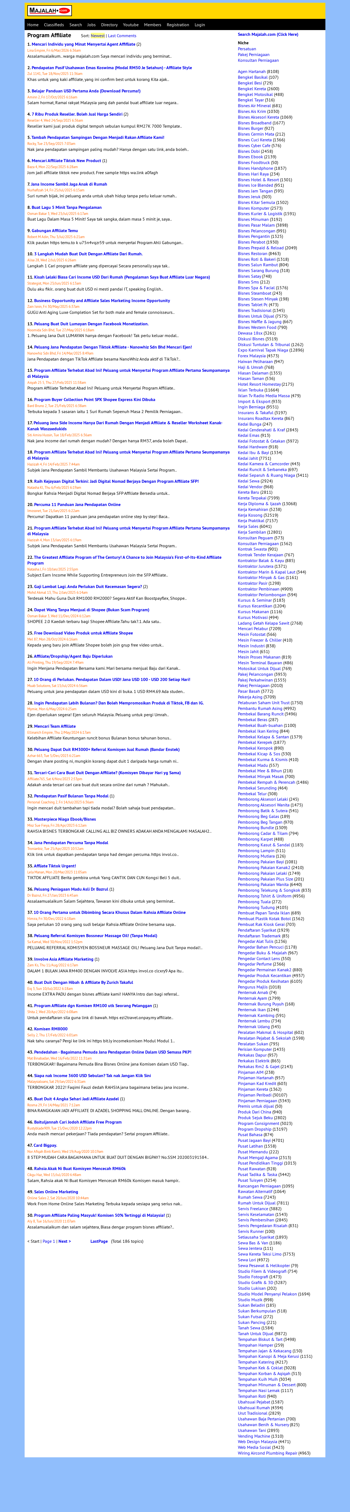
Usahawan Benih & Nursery (263, 1424)
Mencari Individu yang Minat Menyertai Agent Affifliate (83, 44)
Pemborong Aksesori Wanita (264, 805)
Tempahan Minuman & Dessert (267, 1384)
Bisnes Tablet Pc (253, 304)
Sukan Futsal (250, 1316)
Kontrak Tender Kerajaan (260, 554)
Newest (98, 35)
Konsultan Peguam (255, 537)
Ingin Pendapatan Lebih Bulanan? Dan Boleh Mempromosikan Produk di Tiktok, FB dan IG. (119, 703)
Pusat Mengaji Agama (258, 1157)
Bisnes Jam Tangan (255, 191)
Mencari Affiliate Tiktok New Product (66, 160)
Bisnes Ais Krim (252, 111)
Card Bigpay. (45, 1145)
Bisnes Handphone (255, 168)
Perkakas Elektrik (254, 1060)
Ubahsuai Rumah (254, 1407)
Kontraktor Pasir (252, 583)
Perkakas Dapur (252, 1055)
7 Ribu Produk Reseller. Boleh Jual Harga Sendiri (77, 114)
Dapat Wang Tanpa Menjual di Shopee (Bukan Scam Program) (91, 610)
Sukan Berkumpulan (257, 1311)
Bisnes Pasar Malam (256, 225)
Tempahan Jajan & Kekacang (264, 1350)
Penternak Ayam (252, 998)
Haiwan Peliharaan (255, 361)
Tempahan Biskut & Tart (260, 1339)
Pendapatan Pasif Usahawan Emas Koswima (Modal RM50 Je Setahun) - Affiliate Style (112, 68)
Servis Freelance (253, 1208)
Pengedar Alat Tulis (255, 941)
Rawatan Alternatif (255, 1191)
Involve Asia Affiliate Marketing (64, 959)
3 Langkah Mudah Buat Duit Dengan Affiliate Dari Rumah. (88, 254)
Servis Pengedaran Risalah (262, 1225)
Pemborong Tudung (256, 907)
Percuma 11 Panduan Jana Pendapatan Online (77, 504)
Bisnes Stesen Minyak (258, 299)
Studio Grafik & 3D (255, 1282)
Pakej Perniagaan (254, 54)
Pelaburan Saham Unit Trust (264, 702)
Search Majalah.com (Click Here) (268, 34)
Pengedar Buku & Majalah (262, 952)
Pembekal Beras (252, 719)
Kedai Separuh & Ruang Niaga (266, 475)
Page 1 (49, 1241)
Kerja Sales (248, 526)
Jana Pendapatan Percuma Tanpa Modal (71, 843)
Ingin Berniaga (251, 407)
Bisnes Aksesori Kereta (258, 117)
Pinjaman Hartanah (256, 1077)
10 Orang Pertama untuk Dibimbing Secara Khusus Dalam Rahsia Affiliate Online (110, 912)
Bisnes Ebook (250, 156)
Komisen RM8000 (51, 1029)
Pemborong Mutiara (256, 856)
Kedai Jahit (248, 458)
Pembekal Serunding (257, 788)
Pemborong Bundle (256, 827)
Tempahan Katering (256, 1362)
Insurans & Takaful (255, 412)
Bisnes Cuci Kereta (255, 139)
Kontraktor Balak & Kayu (261, 560)
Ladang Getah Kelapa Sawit (263, 623)
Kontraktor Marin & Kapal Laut (266, 572)
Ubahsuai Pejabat (254, 1402)
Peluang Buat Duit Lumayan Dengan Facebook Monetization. (91, 324)
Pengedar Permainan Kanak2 (264, 969)
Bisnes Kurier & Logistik (260, 213)
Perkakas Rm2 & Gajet (258, 1066)
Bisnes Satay (249, 276)
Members (152, 24)
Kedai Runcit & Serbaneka (262, 469)
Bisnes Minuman (253, 219)
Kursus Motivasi (253, 617)
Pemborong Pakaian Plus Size (265, 879)
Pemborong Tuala (254, 901)
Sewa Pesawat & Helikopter (264, 1265)
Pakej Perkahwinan (255, 680)
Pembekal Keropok (255, 748)
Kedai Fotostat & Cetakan (261, 441)
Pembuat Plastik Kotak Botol (264, 918)
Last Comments (122, 35)
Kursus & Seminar (255, 600)
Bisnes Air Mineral (254, 105)
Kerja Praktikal (251, 520)
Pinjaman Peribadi (255, 1095)
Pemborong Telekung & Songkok (269, 890)
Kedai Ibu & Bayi (253, 452)
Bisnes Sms (248, 282)
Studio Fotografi (253, 1276)
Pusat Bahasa (250, 1134)
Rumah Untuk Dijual (257, 1203)
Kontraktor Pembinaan (258, 589)
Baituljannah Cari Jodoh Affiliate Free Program (78, 1122)
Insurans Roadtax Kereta (260, 418)
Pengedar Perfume (255, 964)
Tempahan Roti (252, 1396)
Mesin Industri (251, 645)
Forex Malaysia (252, 355)
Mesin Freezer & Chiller (260, 640)
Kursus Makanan (253, 611)
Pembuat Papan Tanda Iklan (264, 913)
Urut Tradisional (252, 1413)
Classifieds (54, 24)
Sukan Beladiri (251, 1305)
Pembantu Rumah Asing (260, 708)
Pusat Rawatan (252, 1168)
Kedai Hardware (252, 446)
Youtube (131, 24)
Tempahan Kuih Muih (258, 1379)
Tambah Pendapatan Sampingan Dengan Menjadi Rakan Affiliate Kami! (97, 137)
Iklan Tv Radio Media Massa (264, 395)
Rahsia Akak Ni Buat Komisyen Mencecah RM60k (80, 1168)
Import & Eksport (254, 401)
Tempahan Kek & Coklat (260, 1367)
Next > (65, 1241)
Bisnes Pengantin (254, 236)
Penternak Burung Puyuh (261, 1004)
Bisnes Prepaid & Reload (261, 247)
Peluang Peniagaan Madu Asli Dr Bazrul (71, 889)
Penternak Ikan (252, 1009)
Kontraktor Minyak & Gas (261, 577)
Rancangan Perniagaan (259, 1186)
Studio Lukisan (252, 1288)
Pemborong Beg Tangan (260, 822)
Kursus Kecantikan (255, 606)
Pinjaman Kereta (253, 1089)
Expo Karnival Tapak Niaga (263, 350)
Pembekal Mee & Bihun (260, 770)
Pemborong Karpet (255, 839)
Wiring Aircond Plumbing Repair (267, 1453)
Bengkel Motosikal (255, 94)
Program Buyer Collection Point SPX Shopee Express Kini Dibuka (94, 399)
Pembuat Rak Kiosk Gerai (261, 924)
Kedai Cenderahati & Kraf (261, 429)
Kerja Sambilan (252, 532)
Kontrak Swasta (252, 549)
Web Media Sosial (254, 1447)
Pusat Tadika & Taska (257, 1174)
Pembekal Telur (252, 793)
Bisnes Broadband (255, 122)
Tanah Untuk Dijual (255, 1333)
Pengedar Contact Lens (259, 958)
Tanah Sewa (249, 1327)
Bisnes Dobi (249, 151)
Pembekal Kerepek (255, 742)
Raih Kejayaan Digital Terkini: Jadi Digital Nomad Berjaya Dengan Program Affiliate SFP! (116, 481)
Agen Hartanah (252, 71)
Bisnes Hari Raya (253, 174)
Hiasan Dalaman (253, 373)
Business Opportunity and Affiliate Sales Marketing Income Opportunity (102, 300)
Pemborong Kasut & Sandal (264, 844)
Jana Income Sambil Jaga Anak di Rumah (69, 184)
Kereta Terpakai (252, 498)
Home (33, 24)
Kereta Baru (248, 492)
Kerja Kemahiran (253, 509)
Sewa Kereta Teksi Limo (260, 1254)
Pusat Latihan (250, 1146)
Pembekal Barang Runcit (261, 713)
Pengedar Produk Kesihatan (263, 981)
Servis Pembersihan (256, 1220)
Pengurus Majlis (253, 987)
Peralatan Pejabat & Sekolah (264, 1038)
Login (200, 24)
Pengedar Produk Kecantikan (264, 975)
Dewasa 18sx (250, 333)
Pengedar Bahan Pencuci (261, 947)
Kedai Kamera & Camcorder (263, 463)
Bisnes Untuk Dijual (256, 316)
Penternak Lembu (254, 1020)
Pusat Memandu (253, 1151)
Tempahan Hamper (255, 1345)
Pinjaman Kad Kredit (257, 1083)
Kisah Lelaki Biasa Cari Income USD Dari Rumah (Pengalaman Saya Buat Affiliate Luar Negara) (122, 277)
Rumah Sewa (250, 1197)
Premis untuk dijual (256, 1106)
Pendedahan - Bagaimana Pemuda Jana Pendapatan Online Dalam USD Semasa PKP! (112, 1052)
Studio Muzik (250, 1299)
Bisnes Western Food (257, 327)
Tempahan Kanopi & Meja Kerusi (268, 1356)
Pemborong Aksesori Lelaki (263, 799)
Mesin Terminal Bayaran (260, 662)
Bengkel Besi (250, 83)
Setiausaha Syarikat (256, 1237)
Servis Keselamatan (256, 1214)
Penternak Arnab (253, 992)
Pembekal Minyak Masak (261, 776)
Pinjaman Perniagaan (257, 1100)
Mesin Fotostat (252, 634)
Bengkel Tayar (251, 100)
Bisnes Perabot (251, 242)
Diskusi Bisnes (251, 338)
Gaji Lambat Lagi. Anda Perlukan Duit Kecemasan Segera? (88, 586)
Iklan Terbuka (250, 390)
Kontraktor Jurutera (255, 566)
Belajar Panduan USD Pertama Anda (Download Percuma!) (86, 91)
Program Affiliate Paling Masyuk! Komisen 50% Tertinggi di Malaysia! (99, 1215)
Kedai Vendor (250, 486)
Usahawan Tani (252, 1430)
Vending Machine (254, 1436)
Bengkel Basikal (253, 77)
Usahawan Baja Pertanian (261, 1419)
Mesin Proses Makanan (259, 657)
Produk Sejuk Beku (255, 1117)
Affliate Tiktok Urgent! (55, 866)
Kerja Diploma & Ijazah (259, 503)
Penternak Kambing (256, 1015)
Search (75, 24)
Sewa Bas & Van (253, 1242)
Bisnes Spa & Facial (256, 287)
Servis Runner (251, 1231)
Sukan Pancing (252, 1322)
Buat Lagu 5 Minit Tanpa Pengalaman (67, 207)
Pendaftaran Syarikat (257, 930)
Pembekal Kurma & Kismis (263, 759)
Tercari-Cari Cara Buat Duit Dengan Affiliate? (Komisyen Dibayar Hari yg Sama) (107, 773)
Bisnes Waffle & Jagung (260, 321)
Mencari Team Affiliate (55, 726)
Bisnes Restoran (252, 253)
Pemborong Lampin (256, 850)
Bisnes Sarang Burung (258, 270)
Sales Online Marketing (56, 1192)
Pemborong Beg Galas (258, 816)
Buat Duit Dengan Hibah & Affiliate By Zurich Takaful (83, 982)
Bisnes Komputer (253, 208)
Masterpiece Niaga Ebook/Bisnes (65, 819)
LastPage (99, 1241)
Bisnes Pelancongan (256, 230)
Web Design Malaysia (257, 1441)
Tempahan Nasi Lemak (259, 1390)
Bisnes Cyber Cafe (254, 145)
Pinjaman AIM (251, 1072)
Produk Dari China (254, 1112)
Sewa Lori (247, 1259)
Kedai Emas (248, 435)
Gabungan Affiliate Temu (55, 230)
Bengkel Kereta (252, 88)
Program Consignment (258, 1123)
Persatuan (247, 48)
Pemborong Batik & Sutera (263, 810)
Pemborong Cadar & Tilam (263, 833)
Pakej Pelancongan (255, 674)
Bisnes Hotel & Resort (258, 179)
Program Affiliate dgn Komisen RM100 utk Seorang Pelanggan (93, 1005)
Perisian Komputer (255, 1049)
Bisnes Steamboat (254, 293)
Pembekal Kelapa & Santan (263, 736)
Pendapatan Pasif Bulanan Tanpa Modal (71, 796)
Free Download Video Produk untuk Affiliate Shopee (83, 633)
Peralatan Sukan (253, 1043)
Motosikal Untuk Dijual (259, 668)
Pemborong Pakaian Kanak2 (264, 867)
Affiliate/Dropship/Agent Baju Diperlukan (73, 656)
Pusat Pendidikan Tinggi (260, 1163)
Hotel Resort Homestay (259, 384)
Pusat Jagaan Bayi (254, 1140)
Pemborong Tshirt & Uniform (264, 896)
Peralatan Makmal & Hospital (265, 1032)
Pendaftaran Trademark (259, 935)
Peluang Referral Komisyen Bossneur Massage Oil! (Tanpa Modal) (95, 935)
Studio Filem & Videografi (262, 1271)
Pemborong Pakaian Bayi (261, 861)
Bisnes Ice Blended (255, 185)
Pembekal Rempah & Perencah (266, 782)
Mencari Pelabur (253, 628)
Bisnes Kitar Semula (256, 202)
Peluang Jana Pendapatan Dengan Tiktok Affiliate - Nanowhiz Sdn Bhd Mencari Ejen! (113, 347)
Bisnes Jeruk (249, 196)
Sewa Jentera (250, 1248)
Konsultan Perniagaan (258, 60)
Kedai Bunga (249, 424)
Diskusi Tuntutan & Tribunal (264, 344)
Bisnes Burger (250, 128)
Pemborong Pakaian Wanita (263, 884)
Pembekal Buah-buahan (260, 725)
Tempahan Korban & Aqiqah (264, 1373)
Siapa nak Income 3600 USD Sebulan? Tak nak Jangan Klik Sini (92, 1075)
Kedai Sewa (248, 481)
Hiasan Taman (251, 378)
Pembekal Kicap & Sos (259, 753)
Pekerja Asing (250, 697)
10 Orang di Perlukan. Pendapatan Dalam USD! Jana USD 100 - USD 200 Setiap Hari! (112, 679)
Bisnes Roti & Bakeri (257, 259)
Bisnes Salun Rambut (258, 264)
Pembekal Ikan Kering (258, 731)
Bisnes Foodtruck (254, 162)
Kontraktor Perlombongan (262, 594)
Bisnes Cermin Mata (256, 134)
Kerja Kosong (250, 515)
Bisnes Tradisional (255, 310)
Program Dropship (255, 1129)
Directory (109, 24)
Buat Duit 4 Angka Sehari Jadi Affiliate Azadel (76, 1099)
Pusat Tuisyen (250, 1180)
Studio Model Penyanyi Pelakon (267, 1294)
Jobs (92, 24)
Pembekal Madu (253, 765)
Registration (178, 24)
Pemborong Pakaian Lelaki (262, 873)
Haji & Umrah (250, 367)
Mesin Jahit (248, 651)
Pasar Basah (249, 691)
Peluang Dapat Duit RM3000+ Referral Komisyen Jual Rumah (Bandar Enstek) (107, 749)
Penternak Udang (254, 1026)
